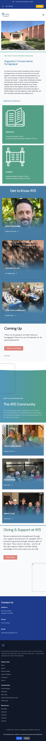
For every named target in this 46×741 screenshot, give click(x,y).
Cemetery (3, 718)
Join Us (3, 680)
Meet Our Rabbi (12, 226)
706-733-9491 (9, 6)
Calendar (3, 721)
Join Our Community (15, 310)
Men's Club (9, 513)
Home (2, 665)
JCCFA (4, 700)
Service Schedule (6, 674)
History (3, 668)
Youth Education (12, 446)
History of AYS (12, 268)
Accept (19, 738)
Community (4, 677)
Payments (4, 715)
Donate (40, 6)
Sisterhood (9, 480)
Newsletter (4, 709)
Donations (4, 712)
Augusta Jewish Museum (9, 697)
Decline (27, 738)
